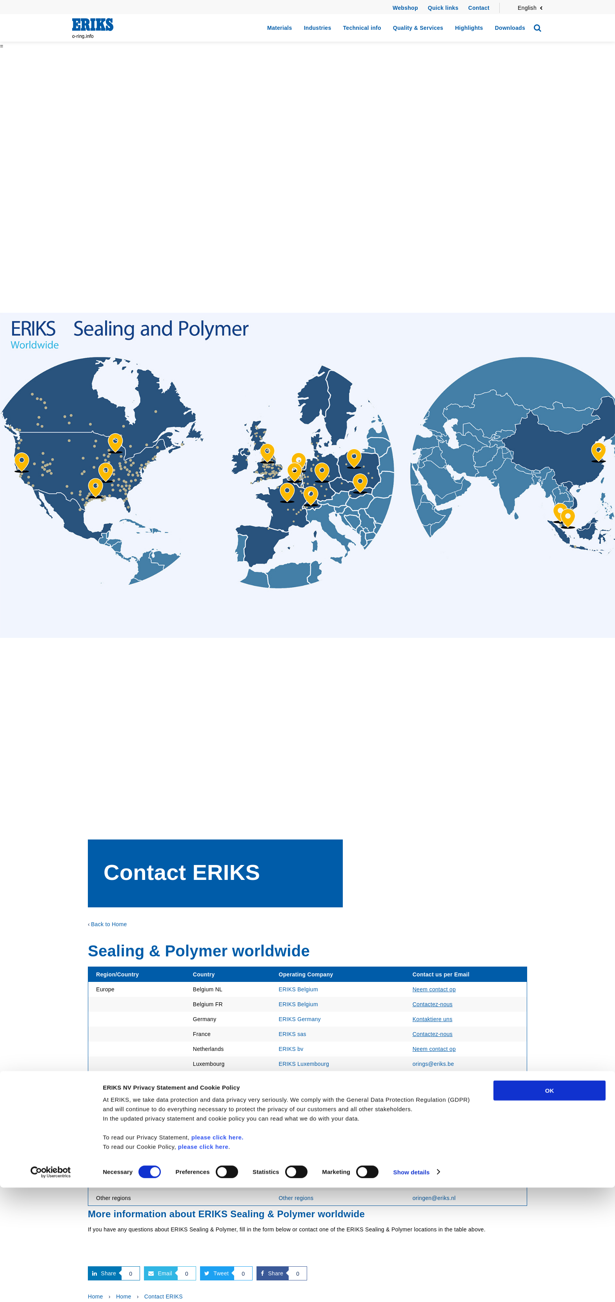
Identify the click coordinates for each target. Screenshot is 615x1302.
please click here (203, 1261)
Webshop (405, 8)
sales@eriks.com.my (439, 1138)
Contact (478, 8)
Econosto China (299, 1168)
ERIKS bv (291, 1049)
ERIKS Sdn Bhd (299, 1138)
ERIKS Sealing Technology (313, 1108)
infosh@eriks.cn (433, 1168)
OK (549, 1205)
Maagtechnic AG (300, 1079)
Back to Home (109, 924)
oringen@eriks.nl (434, 1123)
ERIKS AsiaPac (298, 1183)
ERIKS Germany (300, 1019)
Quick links (443, 8)
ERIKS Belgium (298, 989)
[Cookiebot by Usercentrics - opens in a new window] (50, 1287)
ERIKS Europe (297, 1123)
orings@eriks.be (433, 1064)
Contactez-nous (433, 1004)
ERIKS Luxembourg (304, 1064)
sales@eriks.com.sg (438, 1153)
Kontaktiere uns (433, 1019)
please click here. (217, 1251)
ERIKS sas (292, 1034)
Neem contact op (434, 989)
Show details (411, 1286)
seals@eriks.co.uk (436, 1108)
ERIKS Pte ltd (296, 1153)
